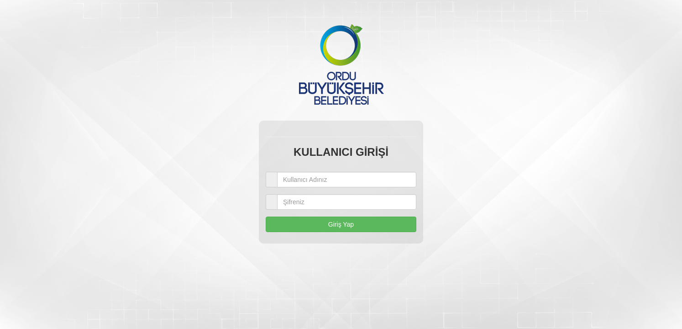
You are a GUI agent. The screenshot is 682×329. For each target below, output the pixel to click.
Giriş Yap (341, 224)
